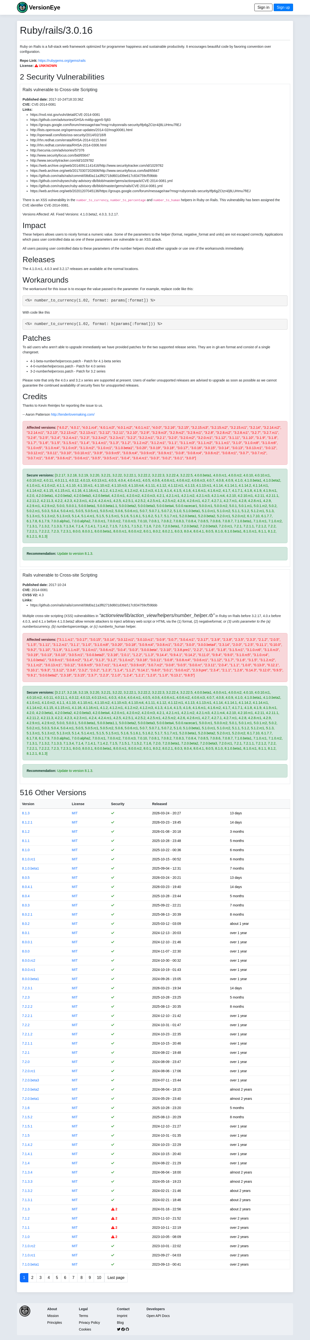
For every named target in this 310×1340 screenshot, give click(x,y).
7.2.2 (26, 1025)
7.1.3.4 (27, 1172)
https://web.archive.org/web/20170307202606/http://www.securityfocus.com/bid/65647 (94, 171)
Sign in (263, 7)
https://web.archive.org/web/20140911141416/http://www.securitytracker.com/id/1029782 (96, 165)
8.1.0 (26, 850)
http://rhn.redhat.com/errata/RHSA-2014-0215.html (68, 140)
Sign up (283, 7)
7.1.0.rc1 (28, 1255)
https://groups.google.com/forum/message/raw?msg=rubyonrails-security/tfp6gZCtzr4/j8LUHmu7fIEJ (105, 125)
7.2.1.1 (27, 1043)
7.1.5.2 (27, 1117)
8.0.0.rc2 (28, 960)
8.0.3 (26, 905)
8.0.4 (26, 896)
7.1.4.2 (27, 1145)
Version (28, 804)
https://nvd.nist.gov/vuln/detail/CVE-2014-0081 (65, 115)
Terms (83, 1316)
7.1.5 (26, 1135)
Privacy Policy (89, 1322)
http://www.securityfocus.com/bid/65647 (60, 155)
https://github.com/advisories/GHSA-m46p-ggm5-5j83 (70, 120)
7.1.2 (26, 1218)
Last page (116, 1278)
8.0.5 (26, 878)
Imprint (122, 1316)
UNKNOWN (46, 66)
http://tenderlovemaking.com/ (73, 414)
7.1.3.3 (27, 1181)
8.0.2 (26, 924)
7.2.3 (26, 997)
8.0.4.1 (27, 887)
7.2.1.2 (27, 1034)
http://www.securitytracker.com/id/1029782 (62, 160)
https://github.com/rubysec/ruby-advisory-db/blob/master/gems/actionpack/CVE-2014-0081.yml (101, 181)
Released (159, 804)
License (78, 804)
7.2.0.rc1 (28, 1071)
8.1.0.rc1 (28, 859)
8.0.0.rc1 (28, 970)
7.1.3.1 (27, 1200)
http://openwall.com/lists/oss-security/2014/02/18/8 (68, 135)
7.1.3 (26, 1209)
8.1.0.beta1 (30, 868)
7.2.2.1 (27, 1016)
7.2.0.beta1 (30, 1099)
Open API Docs (158, 1316)
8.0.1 (26, 933)
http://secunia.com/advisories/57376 (57, 150)
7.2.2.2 (27, 1006)
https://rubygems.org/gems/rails (61, 61)
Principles (54, 1322)
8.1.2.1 (27, 822)
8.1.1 (26, 841)
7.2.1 (26, 1053)
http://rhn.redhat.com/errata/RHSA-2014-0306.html (68, 145)
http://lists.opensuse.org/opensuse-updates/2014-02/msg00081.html (81, 130)
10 (99, 1278)
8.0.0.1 (27, 942)
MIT (75, 813)
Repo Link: (28, 61)
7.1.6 (26, 1108)
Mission (53, 1316)
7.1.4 (26, 1163)
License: (27, 66)
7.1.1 (26, 1227)
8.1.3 (26, 813)
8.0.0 (26, 951)
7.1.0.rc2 (28, 1246)
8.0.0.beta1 (30, 979)
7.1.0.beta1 (30, 1264)
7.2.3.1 (27, 988)
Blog (120, 1322)
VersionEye (44, 7)
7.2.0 (26, 1062)
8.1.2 (26, 831)
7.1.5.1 (27, 1126)
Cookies (85, 1329)
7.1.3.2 (27, 1191)
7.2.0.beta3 (30, 1080)
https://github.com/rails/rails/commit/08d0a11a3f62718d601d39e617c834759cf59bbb (93, 176)
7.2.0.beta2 (30, 1089)
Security (117, 804)
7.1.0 (26, 1237)
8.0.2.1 (27, 914)
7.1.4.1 (27, 1154)
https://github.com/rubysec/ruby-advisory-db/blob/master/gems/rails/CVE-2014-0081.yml (96, 186)
